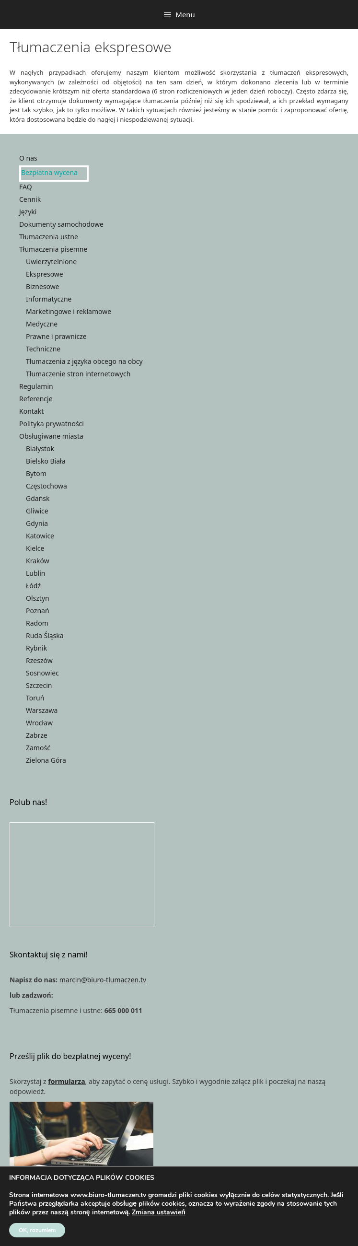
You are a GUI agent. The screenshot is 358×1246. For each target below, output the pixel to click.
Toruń (35, 697)
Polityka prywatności (51, 423)
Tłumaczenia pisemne (53, 249)
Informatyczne (48, 298)
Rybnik (36, 647)
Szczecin (39, 685)
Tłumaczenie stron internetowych (78, 373)
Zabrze (36, 735)
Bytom (36, 473)
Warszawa (42, 710)
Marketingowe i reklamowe (68, 311)
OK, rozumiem (37, 1230)
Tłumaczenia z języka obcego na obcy (84, 361)
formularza (66, 1081)
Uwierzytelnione (51, 261)
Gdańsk (38, 498)
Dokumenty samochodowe (61, 224)
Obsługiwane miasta (51, 436)
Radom (37, 623)
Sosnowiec (42, 672)
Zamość (38, 747)
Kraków (37, 560)
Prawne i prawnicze (56, 336)
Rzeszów (39, 660)
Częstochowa (46, 485)
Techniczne (43, 348)
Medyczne (42, 323)
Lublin (35, 573)
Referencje (36, 398)
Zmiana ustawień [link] (158, 1212)
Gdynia (37, 523)
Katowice (40, 535)
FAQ (25, 186)
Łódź (33, 585)
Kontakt (31, 411)
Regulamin (36, 386)
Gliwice (37, 510)
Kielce (35, 548)
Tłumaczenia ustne (48, 236)
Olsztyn (37, 598)
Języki (27, 211)
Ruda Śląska (45, 635)
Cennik (30, 199)
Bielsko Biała (46, 461)
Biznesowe (42, 286)
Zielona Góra (46, 760)
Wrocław (39, 722)
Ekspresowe (44, 274)
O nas (28, 158)
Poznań (37, 610)
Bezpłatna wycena (49, 172)
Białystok (40, 448)
